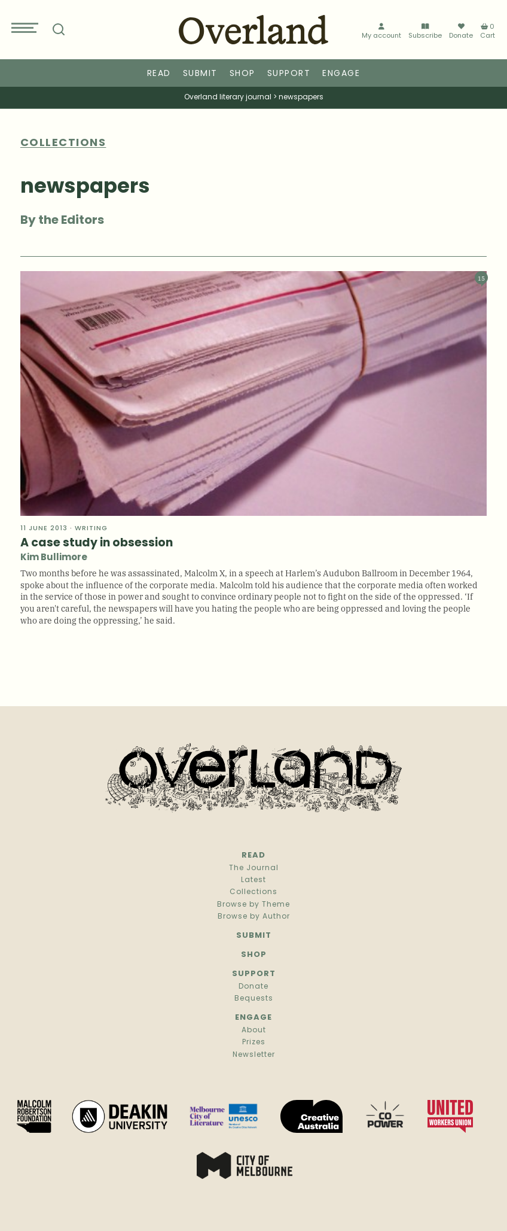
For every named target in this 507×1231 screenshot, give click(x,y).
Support (289, 73)
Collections (253, 892)
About (254, 1030)
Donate (461, 31)
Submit (200, 73)
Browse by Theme (253, 904)
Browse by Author (254, 916)
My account (381, 31)
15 (481, 278)
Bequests (253, 998)
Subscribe (425, 31)
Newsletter (254, 1055)
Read (159, 73)
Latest (253, 880)
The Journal (254, 868)
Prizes (253, 1042)
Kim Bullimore (53, 558)
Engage (341, 73)
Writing (91, 528)
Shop (242, 73)
